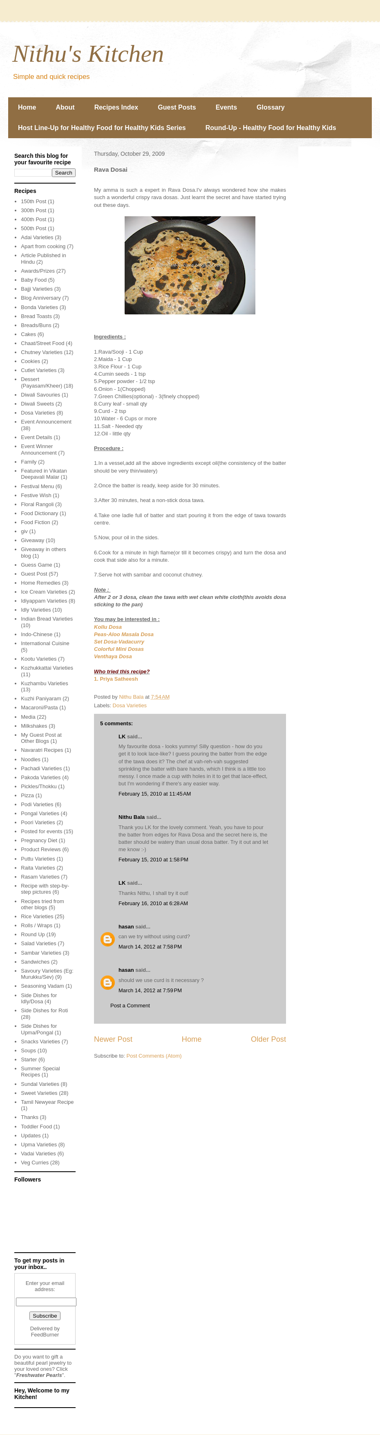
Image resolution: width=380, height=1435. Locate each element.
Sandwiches (35, 962)
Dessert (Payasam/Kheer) (41, 382)
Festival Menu (37, 486)
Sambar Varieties (41, 953)
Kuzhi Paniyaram (41, 698)
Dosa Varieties (130, 705)
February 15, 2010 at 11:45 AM (154, 794)
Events (226, 107)
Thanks (29, 1117)
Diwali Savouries (40, 395)
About (65, 107)
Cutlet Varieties (38, 370)
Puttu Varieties (38, 859)
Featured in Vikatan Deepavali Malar (44, 474)
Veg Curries (35, 1162)
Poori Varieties (38, 822)
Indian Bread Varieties (47, 619)
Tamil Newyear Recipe (47, 1102)
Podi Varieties (37, 804)
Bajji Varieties (37, 289)
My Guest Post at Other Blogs (41, 738)
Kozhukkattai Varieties (47, 668)
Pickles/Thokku (38, 786)
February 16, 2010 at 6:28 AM (153, 903)
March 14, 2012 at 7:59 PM (150, 990)
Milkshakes (34, 726)
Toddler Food (36, 1126)
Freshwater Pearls (39, 1375)
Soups (28, 1050)
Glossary (270, 107)
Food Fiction (35, 522)
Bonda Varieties (39, 307)
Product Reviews (41, 849)
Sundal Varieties (40, 1084)
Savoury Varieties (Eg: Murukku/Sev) (47, 974)
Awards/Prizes (38, 271)
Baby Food (34, 280)
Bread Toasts (36, 316)
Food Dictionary (39, 513)
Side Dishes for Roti (44, 1010)
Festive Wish (36, 495)
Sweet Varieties (39, 1093)
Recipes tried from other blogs (42, 904)
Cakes (28, 334)
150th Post (33, 201)
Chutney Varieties (42, 352)
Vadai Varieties (38, 1153)
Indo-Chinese (36, 634)
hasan (126, 927)
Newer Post (113, 1039)
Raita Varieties (38, 868)
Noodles (30, 759)
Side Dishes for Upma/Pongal (39, 1029)
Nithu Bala (131, 817)
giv (24, 531)
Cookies (30, 361)
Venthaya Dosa (113, 656)
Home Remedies (40, 583)
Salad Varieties (38, 943)
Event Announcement (46, 422)
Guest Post (34, 574)
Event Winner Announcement (38, 449)
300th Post (33, 210)
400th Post (33, 219)
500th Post (33, 228)
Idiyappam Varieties (44, 601)
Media (28, 717)
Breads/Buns (36, 325)
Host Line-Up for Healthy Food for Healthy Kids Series (102, 127)
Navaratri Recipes (42, 750)
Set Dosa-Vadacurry (119, 642)
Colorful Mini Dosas (119, 649)
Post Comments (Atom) (154, 1056)
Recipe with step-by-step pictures (45, 889)
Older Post (268, 1039)
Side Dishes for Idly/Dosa (39, 998)
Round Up (33, 934)
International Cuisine (45, 643)
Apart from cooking (43, 246)
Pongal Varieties (40, 813)
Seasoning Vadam (42, 986)
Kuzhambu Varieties (44, 683)
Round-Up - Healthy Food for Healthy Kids (271, 127)
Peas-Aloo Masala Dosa (124, 634)
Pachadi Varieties (41, 768)
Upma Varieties (39, 1144)
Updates (30, 1135)
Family (28, 462)
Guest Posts (177, 107)
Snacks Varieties (40, 1041)
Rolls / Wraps (36, 925)
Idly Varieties (36, 610)
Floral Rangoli (37, 504)
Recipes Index (116, 107)
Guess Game (36, 565)
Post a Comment (130, 1005)
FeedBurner (45, 1335)
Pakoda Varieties (40, 777)
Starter (29, 1059)
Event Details (36, 437)
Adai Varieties (37, 237)
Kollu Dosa (108, 627)
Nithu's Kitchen (88, 53)
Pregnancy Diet (39, 840)
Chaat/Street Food (42, 343)
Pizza (27, 795)
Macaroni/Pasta (39, 707)
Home (27, 107)
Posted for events (41, 831)
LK (121, 736)
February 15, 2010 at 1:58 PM (153, 860)
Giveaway (32, 540)
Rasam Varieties (40, 877)
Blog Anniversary (41, 298)
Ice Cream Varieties (44, 592)
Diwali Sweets (37, 404)
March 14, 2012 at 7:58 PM (150, 947)
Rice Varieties (37, 916)
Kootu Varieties (38, 659)
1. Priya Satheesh (116, 679)
